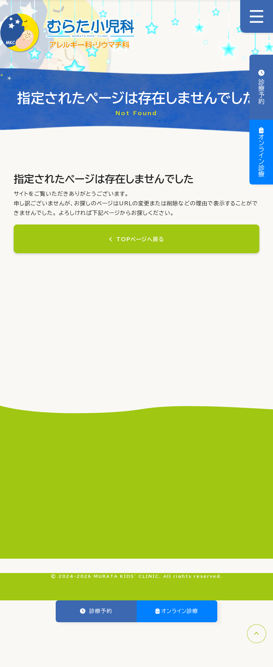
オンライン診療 (261, 155)
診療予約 (261, 90)
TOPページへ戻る (139, 239)
